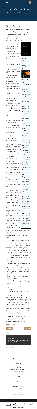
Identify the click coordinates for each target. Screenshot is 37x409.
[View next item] (12, 347)
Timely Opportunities (17, 324)
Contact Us (18, 388)
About (18, 381)
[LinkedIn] (17, 394)
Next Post (27, 328)
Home (18, 379)
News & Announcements (18, 386)
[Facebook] (14, 394)
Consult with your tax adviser (21, 316)
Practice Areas (18, 383)
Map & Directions (18, 373)
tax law (25, 321)
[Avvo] (22, 394)
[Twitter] (19, 394)
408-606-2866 (18, 363)
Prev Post (9, 328)
